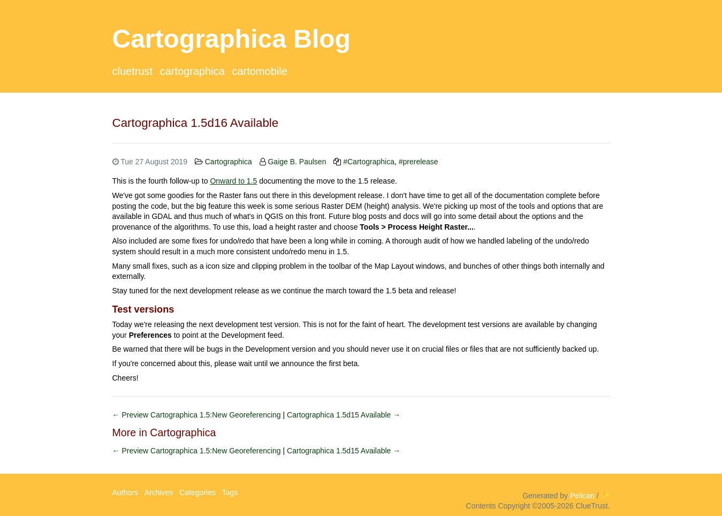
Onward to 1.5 (233, 181)
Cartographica (192, 71)
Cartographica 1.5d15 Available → (343, 415)
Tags (230, 492)
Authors (125, 492)
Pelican (582, 495)
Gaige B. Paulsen (297, 161)
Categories (197, 492)
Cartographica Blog (231, 39)
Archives (159, 492)
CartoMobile (259, 71)
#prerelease (418, 161)
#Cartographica (368, 161)
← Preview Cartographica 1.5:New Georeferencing (197, 415)
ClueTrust (132, 71)
